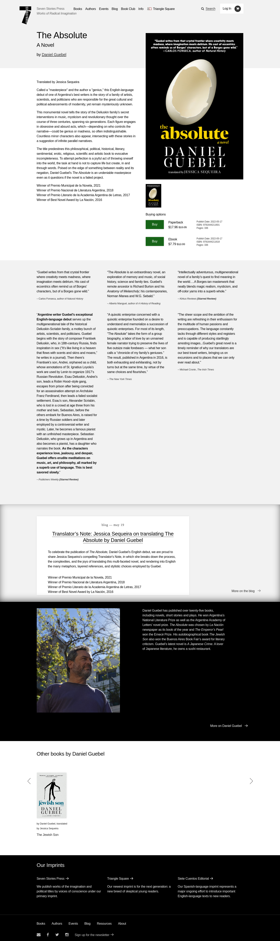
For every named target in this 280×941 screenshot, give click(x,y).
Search (210, 8)
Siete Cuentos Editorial (193, 875)
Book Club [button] (128, 9)
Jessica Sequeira (49, 825)
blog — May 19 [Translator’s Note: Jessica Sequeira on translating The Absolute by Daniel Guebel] (104, 525)
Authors (56, 920)
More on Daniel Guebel (226, 723)
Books (41, 920)
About (122, 920)
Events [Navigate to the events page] (103, 9)
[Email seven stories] (39, 932)
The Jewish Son (48, 832)
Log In (227, 8)
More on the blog (243, 588)
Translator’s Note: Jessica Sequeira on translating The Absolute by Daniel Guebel (104, 537)
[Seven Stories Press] (25, 15)
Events (73, 920)
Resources (104, 920)
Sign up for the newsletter (92, 932)
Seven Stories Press (50, 8)
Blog (87, 920)
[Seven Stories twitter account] (57, 932)
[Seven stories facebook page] (48, 932)
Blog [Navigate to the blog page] (115, 9)
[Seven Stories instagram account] (66, 932)
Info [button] (140, 9)
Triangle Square (118, 875)
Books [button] (77, 9)
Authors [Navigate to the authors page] (90, 9)
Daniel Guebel (54, 54)
